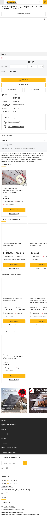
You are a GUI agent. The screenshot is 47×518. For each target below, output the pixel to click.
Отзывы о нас (6, 498)
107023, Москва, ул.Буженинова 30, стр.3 (17, 490)
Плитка (3, 429)
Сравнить (20, 201)
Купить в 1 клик (23, 84)
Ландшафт (5, 434)
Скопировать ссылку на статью (24, 148)
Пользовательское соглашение (11, 514)
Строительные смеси (8, 452)
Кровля (3, 420)
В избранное (9, 201)
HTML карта (5, 502)
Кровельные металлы (8, 425)
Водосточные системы (9, 447)
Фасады (4, 443)
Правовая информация (31, 514)
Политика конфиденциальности (12, 512)
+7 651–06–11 (9, 484)
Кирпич (3, 438)
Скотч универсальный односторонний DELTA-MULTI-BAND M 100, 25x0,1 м (13, 190)
